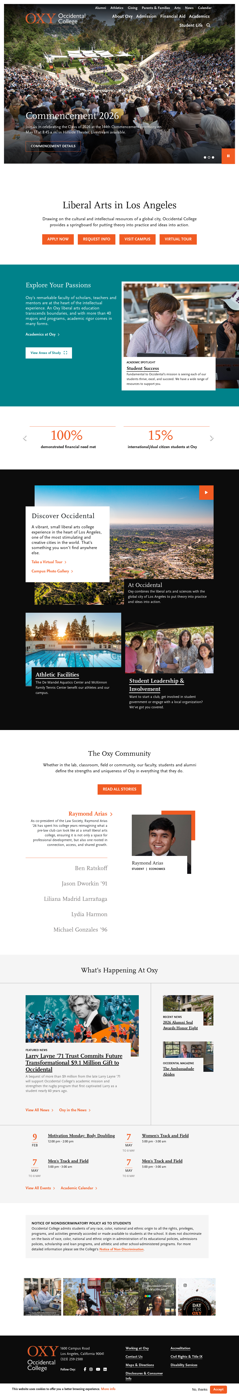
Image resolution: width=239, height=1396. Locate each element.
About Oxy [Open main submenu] (122, 16)
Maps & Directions (140, 1365)
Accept (218, 1389)
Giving (132, 8)
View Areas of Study (46, 353)
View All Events (38, 1188)
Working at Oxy (137, 1348)
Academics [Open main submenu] (199, 16)
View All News (37, 1110)
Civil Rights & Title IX (186, 1357)
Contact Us (134, 1357)
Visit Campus (137, 239)
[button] (13, 84)
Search (207, 24)
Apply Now (58, 239)
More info (108, 1389)
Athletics (116, 8)
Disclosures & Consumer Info (144, 1376)
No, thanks (199, 1389)
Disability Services (184, 1365)
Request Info (96, 239)
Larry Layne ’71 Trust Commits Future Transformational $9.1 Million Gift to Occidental (74, 1063)
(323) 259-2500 (71, 1359)
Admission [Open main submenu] (146, 16)
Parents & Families (156, 8)
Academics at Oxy (41, 335)
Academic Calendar (77, 1188)
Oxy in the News (73, 1110)
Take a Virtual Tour (47, 562)
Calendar (204, 8)
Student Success (143, 368)
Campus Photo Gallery (50, 571)
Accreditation (180, 1348)
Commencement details (53, 146)
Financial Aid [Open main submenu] (172, 16)
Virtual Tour (178, 239)
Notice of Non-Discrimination (121, 1249)
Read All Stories (119, 789)
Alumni (100, 8)
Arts (177, 8)
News (189, 8)
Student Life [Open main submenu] (191, 25)
